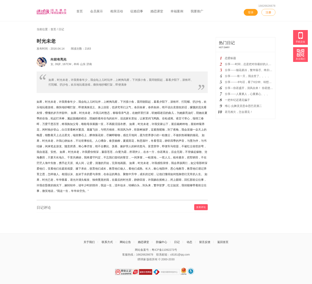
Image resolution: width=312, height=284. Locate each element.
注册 (268, 12)
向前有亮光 (58, 59)
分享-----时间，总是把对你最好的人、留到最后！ (255, 64)
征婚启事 (136, 11)
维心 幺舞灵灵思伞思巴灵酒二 (243, 105)
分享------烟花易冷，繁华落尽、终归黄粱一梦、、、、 (258, 70)
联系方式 (107, 242)
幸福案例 (177, 11)
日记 (61, 29)
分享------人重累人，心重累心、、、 (247, 94)
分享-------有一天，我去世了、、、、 (247, 76)
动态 (189, 242)
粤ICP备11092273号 (164, 249)
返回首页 (222, 242)
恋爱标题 (230, 58)
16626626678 (266, 5)
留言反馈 (204, 242)
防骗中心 (161, 242)
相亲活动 (116, 11)
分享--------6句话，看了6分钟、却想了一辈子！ (254, 82)
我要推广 (197, 11)
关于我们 (89, 242)
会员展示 (96, 11)
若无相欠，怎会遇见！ (239, 111)
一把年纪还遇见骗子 (237, 99)
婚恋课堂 (156, 11)
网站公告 (125, 242)
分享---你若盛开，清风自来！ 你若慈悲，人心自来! (256, 88)
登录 (251, 12)
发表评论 (201, 207)
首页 (79, 11)
